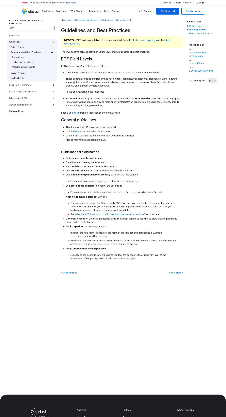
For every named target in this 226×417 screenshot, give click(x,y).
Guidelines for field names (201, 33)
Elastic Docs (66, 20)
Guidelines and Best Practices (26, 52)
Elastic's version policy (144, 40)
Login (200, 3)
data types (79, 131)
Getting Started (17, 47)
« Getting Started (69, 272)
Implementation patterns (23, 62)
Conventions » (176, 272)
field (74, 112)
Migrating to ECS (18, 98)
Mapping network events (23, 67)
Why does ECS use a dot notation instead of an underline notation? (110, 214)
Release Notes (17, 111)
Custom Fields (17, 78)
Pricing (115, 11)
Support (187, 3)
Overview (14, 35)
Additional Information (20, 104)
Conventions (18, 57)
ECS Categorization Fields (22, 91)
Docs (106, 11)
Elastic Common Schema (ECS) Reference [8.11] (97, 20)
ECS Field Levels (195, 26)
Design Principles (19, 73)
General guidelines (197, 30)
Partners (177, 3)
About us (166, 3)
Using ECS (14, 41)
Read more (70, 2)
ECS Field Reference (20, 84)
